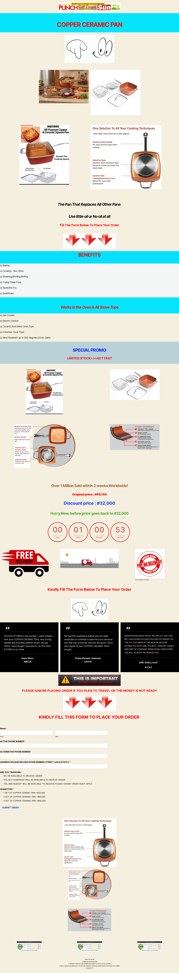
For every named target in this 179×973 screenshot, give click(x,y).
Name (3, 728)
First (1, 737)
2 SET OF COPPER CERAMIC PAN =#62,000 (24, 797)
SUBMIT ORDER (10, 807)
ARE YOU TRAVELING (11, 772)
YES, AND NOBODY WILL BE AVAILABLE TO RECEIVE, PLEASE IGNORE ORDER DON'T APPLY (47, 784)
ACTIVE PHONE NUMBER (13, 741)
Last (56, 737)
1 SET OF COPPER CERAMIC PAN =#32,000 (24, 793)
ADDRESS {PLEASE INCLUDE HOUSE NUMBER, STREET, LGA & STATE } (35, 762)
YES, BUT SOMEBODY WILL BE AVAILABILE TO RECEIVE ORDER (34, 780)
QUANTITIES (7, 789)
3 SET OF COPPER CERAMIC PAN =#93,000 (24, 800)
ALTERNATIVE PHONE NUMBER (15, 751)
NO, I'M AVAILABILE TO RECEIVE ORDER (22, 776)
